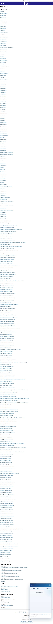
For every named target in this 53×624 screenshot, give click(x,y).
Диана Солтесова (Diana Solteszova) (6, 285)
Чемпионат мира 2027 (4, 589)
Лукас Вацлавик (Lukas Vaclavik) (6, 355)
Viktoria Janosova (3, 195)
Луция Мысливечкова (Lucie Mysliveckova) (7, 359)
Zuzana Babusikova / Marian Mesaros (6, 201)
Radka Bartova (2, 169)
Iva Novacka (2, 54)
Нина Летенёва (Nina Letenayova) (6, 456)
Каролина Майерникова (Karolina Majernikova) (8, 317)
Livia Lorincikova (3, 101)
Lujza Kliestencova (3, 113)
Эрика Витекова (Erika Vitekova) (6, 550)
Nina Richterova (3, 150)
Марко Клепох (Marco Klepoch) (5, 404)
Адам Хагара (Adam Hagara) (5, 220)
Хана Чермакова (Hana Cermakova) (6, 533)
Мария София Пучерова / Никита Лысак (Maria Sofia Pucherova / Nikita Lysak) (14, 402)
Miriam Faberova (3, 141)
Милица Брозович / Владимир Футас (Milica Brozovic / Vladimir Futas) (12, 417)
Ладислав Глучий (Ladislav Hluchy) (6, 340)
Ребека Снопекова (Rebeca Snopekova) (7, 481)
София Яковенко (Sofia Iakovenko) (6, 509)
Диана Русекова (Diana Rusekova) (6, 282)
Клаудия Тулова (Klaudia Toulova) (6, 334)
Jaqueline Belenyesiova (4, 73)
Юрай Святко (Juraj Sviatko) (5, 552)
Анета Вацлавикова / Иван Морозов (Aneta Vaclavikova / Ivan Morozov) (13, 242)
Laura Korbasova (3, 94)
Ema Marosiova (2, 43)
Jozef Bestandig (3, 75)
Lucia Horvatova (3, 105)
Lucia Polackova (3, 107)
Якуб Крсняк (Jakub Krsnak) (5, 558)
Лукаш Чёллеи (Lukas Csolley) (5, 357)
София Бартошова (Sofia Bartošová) (6, 503)
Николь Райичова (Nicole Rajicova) (6, 454)
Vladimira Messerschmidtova (5, 197)
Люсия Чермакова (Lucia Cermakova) (7, 383)
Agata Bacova (2, 30)
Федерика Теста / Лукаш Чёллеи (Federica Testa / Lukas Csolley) (11, 528)
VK (38, 588)
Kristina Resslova (3, 92)
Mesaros (1, 19)
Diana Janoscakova (3, 41)
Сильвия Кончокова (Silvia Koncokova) (7, 494)
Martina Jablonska (3, 122)
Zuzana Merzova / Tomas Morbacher (6, 210)
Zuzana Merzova (3, 26)
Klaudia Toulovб (3, 218)
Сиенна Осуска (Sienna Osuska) (6, 492)
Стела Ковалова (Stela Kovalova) (6, 511)
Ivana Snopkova (3, 62)
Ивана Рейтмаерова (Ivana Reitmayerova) (7, 308)
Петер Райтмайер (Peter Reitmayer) (6, 475)
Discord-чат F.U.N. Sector (26, 617)
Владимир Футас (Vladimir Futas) (6, 270)
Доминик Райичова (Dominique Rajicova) (7, 293)
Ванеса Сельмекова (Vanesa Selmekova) (7, 257)
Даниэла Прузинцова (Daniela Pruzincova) (7, 272)
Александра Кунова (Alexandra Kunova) (7, 227)
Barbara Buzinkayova (4, 36)
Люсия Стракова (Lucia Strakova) (6, 381)
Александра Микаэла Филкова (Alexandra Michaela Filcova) (11, 229)
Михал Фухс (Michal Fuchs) (5, 424)
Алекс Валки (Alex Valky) (4, 223)
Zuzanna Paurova (3, 216)
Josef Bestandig (3, 15)
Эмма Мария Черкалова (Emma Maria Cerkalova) (9, 546)
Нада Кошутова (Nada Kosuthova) (6, 428)
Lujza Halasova (2, 111)
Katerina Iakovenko (3, 81)
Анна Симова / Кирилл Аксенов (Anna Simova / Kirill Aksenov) (11, 246)
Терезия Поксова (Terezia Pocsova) (6, 522)
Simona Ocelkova (3, 173)
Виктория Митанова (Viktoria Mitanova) (7, 259)
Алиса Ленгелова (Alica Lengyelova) (6, 235)
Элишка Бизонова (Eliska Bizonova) (6, 537)
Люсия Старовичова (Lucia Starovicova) (7, 374)
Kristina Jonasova (3, 88)
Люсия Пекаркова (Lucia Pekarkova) (6, 372)
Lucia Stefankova (3, 109)
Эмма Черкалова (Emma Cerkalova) (6, 548)
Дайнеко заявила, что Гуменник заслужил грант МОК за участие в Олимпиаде (14, 567)
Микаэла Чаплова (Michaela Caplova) (7, 413)
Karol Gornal (2, 77)
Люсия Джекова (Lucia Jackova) (6, 368)
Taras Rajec (2, 182)
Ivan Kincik (2, 56)
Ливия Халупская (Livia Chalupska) (6, 351)
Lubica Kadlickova (3, 103)
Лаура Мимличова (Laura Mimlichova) (7, 342)
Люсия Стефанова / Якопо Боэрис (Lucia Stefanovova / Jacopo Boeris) (12, 379)
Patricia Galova (2, 156)
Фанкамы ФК (21, 612)
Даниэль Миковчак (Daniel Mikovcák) (6, 276)
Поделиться (30, 621)
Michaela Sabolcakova (4, 135)
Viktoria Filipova (3, 193)
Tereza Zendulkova (3, 184)
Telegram (33, 588)
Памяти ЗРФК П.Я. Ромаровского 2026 (7, 605)
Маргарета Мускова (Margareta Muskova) (7, 387)
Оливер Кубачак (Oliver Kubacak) (6, 462)
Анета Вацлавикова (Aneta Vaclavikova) (7, 240)
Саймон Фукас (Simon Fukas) (5, 488)
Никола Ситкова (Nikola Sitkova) (6, 449)
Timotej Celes (2, 188)
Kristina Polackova (3, 90)
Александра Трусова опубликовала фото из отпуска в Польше (11, 570)
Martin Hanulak (2, 120)
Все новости (3, 581)
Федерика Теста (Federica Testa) (6, 526)
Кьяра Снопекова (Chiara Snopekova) (7, 338)
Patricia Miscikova (3, 158)
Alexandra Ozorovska (4, 32)
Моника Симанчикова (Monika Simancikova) (8, 426)
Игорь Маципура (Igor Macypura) (6, 310)
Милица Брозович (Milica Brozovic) (6, 415)
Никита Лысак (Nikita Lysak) (5, 434)
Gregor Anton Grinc (3, 49)
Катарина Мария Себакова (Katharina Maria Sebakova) (10, 327)
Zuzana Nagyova (3, 212)
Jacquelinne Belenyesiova (4, 66)
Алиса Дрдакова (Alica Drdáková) (6, 233)
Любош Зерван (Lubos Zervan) (5, 364)
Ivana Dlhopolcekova (3, 60)
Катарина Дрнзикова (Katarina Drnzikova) (7, 325)
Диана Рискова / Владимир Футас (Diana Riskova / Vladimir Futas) (12, 280)
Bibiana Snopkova (3, 39)
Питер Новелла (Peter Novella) (5, 479)
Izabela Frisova (2, 64)
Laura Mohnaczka (3, 96)
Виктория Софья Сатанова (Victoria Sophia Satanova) (10, 265)
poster (5, 566)
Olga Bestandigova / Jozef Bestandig (6, 152)
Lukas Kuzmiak (2, 116)
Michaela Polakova (3, 133)
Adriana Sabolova (3, 28)
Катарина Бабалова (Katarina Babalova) (7, 321)
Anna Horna (2, 34)
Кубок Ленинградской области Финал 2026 (7, 600)
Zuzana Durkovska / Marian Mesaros (6, 205)
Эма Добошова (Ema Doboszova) (6, 541)
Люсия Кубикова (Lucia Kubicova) (6, 370)
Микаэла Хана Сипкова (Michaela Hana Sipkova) (9, 411)
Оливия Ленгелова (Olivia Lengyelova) (7, 466)
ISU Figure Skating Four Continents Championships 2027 (9, 586)
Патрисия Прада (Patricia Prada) (6, 471)
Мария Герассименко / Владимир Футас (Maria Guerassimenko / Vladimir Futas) (14, 398)
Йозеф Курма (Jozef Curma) (5, 312)
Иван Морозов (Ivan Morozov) (5, 306)
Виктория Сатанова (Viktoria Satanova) (7, 263)
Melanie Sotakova (3, 126)
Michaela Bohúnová (3, 131)
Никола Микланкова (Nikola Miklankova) (7, 445)
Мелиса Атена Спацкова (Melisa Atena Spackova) (9, 409)
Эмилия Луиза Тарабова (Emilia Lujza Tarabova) (8, 543)
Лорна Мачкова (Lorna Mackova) (6, 353)
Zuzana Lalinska (3, 208)
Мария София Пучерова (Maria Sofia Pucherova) (9, 400)
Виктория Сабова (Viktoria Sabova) (6, 261)
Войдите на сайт (44, 614)
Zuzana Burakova (3, 203)
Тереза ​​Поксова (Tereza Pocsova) (6, 518)
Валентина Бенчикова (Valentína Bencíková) (8, 255)
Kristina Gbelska (3, 86)
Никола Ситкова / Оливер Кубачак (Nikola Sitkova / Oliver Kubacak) (12, 451)
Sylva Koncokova (3, 180)
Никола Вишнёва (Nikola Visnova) (6, 441)
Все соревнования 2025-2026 (5, 591)
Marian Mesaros (3, 17)
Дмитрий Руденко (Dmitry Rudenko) (6, 287)
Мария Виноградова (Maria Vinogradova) (7, 394)
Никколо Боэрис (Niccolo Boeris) (6, 436)
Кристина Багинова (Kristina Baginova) (7, 336)
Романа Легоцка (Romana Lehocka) (6, 486)
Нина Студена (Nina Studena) (5, 460)
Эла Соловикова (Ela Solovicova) (6, 535)
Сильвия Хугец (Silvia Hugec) (5, 496)
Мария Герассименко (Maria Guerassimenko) (8, 396)
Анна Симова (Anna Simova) (5, 244)
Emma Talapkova (3, 45)
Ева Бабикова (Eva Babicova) (5, 302)
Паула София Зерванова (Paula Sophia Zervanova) (9, 473)
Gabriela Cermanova (3, 13)
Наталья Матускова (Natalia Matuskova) (7, 432)
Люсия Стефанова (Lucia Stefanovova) (7, 377)
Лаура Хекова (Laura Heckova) (5, 347)
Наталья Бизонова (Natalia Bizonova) (6, 430)
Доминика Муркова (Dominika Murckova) (7, 297)
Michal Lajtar (2, 137)
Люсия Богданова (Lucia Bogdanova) (6, 366)
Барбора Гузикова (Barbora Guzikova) (7, 248)
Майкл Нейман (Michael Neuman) (6, 385)
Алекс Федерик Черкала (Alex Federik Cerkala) (8, 225)
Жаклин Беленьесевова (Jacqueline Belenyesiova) (9, 304)
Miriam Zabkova (3, 143)
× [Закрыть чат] (49, 585)
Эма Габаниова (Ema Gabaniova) (6, 539)
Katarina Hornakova (3, 79)
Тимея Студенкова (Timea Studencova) (7, 524)
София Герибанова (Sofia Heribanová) (7, 505)
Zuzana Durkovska (3, 24)
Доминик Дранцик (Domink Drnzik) (6, 289)
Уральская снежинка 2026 (5, 602)
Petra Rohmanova (3, 165)
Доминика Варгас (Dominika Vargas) (6, 295)
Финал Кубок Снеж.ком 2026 (5, 597)
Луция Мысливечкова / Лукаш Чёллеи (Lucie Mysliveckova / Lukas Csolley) (13, 362)
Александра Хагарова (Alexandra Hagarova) (8, 231)
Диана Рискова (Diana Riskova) (5, 278)
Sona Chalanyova (3, 178)
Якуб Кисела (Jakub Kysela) (5, 556)
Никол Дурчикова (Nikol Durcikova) (6, 439)
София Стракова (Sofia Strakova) (6, 507)
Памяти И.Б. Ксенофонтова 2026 (6, 608)
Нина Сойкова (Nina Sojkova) (5, 458)
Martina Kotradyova (3, 124)
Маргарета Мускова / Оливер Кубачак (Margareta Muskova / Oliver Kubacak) (14, 389)
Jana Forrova (2, 71)
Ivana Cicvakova (3, 58)
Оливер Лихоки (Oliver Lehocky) (6, 464)
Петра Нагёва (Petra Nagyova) (5, 477)
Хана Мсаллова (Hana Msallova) (6, 531)
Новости (16, 612)
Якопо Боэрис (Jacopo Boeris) (5, 554)
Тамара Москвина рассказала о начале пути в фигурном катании (12, 579)
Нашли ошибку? (24, 621)
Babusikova (2, 11)
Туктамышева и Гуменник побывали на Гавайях (9, 573)
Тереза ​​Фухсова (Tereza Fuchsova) (6, 520)
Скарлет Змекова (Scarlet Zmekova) (6, 501)
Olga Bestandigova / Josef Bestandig (6, 154)
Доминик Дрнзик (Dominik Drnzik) (6, 291)
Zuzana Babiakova (3, 199)
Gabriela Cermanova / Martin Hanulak (6, 47)
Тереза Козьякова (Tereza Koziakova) (7, 516)
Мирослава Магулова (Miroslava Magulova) (8, 419)
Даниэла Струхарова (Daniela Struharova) (7, 274)
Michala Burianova (3, 139)
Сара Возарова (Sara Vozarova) (6, 490)
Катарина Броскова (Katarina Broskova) (7, 323)
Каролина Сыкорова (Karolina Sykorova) (7, 319)
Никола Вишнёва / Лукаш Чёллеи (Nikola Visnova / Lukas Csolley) (12, 443)
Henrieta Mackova (3, 51)
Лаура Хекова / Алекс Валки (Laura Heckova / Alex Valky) (10, 349)
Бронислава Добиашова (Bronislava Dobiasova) (8, 250)
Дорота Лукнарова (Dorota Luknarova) (7, 300)
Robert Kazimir (2, 171)
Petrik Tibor (2, 167)
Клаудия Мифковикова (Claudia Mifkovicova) (8, 332)
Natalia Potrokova (3, 148)
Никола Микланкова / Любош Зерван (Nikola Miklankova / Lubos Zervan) (13, 447)
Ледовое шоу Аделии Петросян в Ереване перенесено (10, 576)
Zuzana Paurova (3, 214)
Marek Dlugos (2, 118)
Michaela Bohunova (3, 128)
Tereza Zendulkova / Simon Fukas (6, 186)
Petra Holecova (2, 163)
